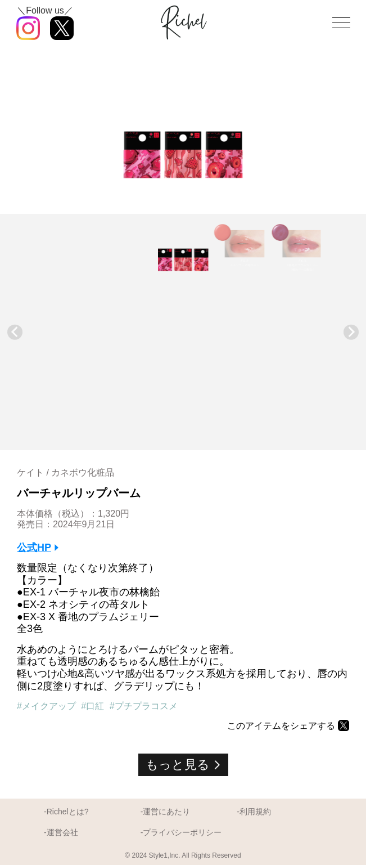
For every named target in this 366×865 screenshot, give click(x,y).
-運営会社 (61, 832)
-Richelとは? (66, 811)
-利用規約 (254, 811)
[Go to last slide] (14, 332)
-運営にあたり (166, 811)
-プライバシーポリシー (181, 832)
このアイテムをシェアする (281, 725)
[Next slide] (351, 332)
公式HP (34, 547)
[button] (183, 247)
